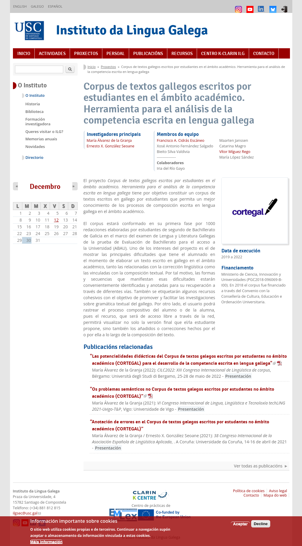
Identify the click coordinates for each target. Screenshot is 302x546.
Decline (261, 526)
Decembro (45, 186)
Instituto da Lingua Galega (132, 30)
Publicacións (148, 53)
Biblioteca (34, 111)
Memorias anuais (41, 139)
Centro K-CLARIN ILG (223, 53)
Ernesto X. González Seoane (110, 146)
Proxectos (86, 53)
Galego (37, 6)
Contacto (263, 53)
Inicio (23, 53)
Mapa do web (275, 495)
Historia (32, 103)
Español (55, 6)
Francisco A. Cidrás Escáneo (180, 140)
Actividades (52, 53)
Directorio (35, 157)
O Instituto (35, 95)
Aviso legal (278, 491)
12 (56, 220)
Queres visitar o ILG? (44, 131)
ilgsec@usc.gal (27, 513)
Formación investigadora (37, 121)
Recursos (182, 53)
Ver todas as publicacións (258, 466)
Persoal (115, 53)
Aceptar (240, 526)
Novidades (35, 146)
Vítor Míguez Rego (235, 151)
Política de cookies (249, 491)
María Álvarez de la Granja (109, 140)
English (20, 6)
